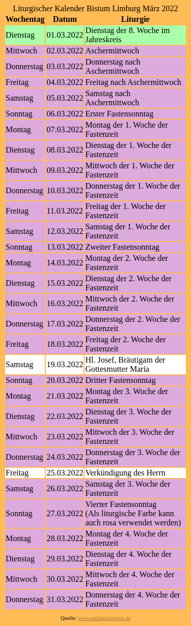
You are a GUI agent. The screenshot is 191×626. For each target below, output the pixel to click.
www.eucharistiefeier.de (104, 618)
